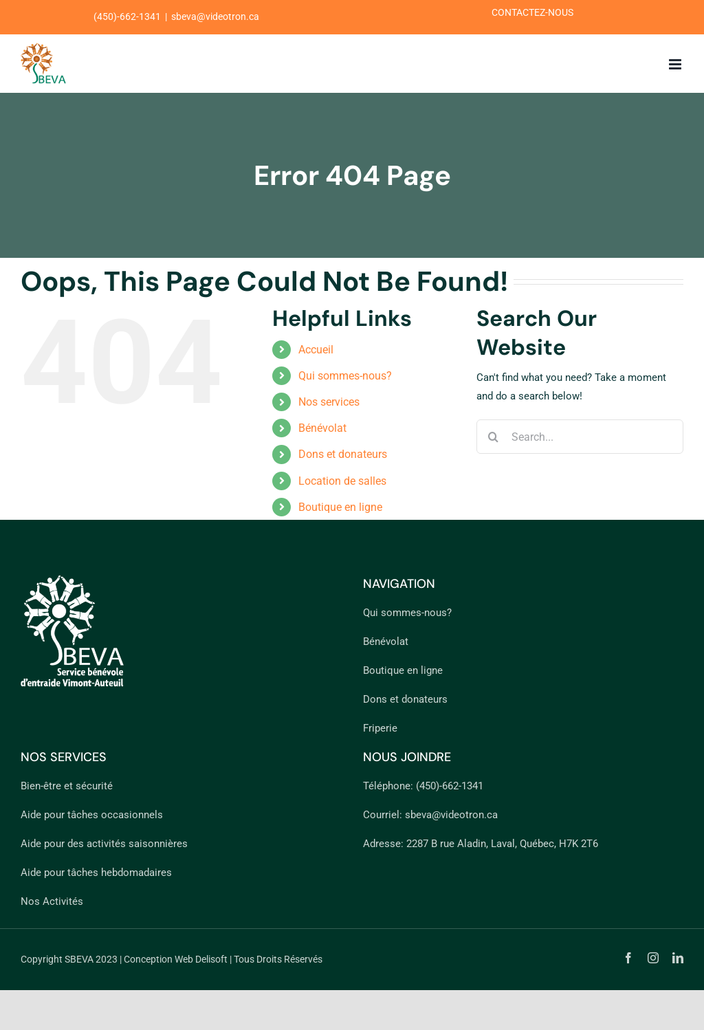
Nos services (329, 401)
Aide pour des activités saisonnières (104, 843)
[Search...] (579, 436)
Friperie (380, 728)
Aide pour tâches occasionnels (92, 815)
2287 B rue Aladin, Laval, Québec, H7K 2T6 (502, 843)
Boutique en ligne (340, 507)
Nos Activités (52, 901)
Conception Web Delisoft (176, 959)
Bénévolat (322, 428)
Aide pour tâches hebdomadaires (96, 872)
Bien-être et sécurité (67, 786)
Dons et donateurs (342, 454)
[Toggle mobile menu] (676, 64)
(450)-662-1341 (449, 786)
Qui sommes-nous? (345, 375)
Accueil (315, 349)
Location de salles (342, 480)
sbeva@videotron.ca (451, 815)
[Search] (493, 436)
